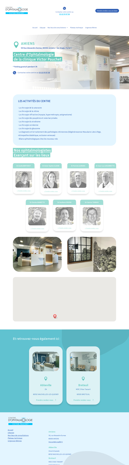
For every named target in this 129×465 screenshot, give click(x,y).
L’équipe (42, 28)
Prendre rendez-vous (44, 400)
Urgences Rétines (15, 441)
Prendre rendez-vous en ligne (107, 11)
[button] (55, 316)
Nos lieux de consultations (57, 28)
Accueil (34, 28)
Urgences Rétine (91, 28)
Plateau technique (76, 28)
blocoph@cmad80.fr (56, 442)
